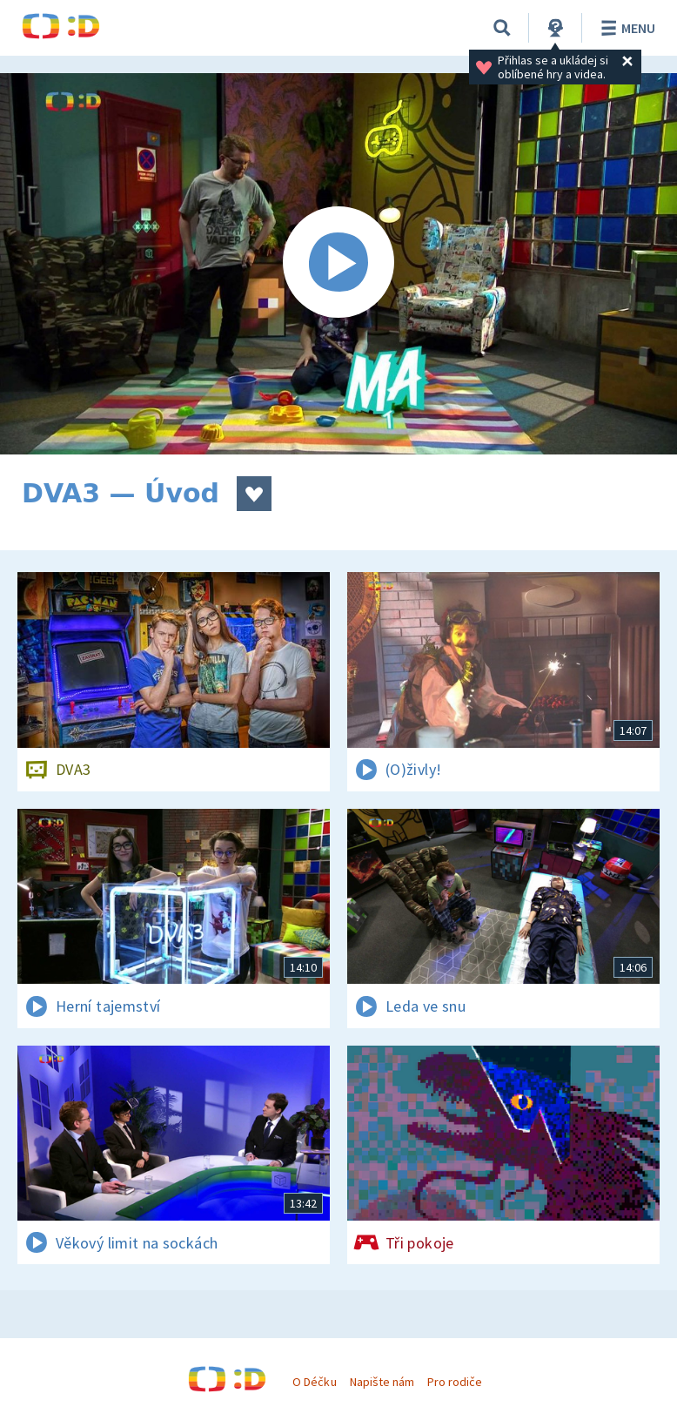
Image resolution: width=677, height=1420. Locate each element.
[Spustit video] (338, 263)
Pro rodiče (454, 1382)
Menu (625, 28)
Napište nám (382, 1382)
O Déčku (314, 1382)
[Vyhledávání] (502, 28)
